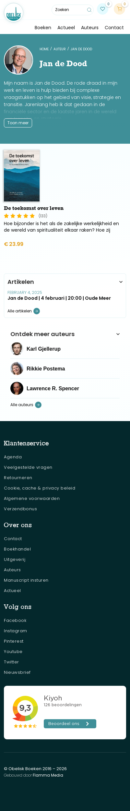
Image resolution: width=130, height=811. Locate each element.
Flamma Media (48, 775)
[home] (13, 12)
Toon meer (18, 123)
